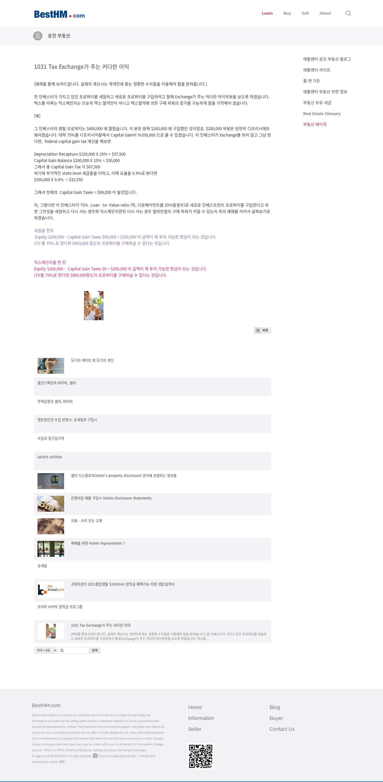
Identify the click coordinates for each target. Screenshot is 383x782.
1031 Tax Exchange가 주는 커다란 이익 (81, 66)
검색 (95, 650)
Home (195, 707)
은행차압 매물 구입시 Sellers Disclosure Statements (111, 498)
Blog (275, 707)
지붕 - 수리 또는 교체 (86, 520)
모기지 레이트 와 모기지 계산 (92, 360)
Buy (287, 13)
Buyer (276, 718)
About (325, 13)
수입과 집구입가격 (51, 438)
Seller (194, 729)
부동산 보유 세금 (317, 102)
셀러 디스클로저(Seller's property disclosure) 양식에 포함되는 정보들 (124, 475)
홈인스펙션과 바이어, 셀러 (57, 382)
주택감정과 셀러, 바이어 (55, 401)
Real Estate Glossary (322, 113)
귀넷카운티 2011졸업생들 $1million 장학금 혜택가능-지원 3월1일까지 (122, 584)
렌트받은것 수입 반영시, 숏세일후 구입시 (67, 419)
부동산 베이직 (315, 124)
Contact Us (282, 729)
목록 (261, 330)
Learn (267, 13)
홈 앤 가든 (311, 80)
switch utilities (50, 456)
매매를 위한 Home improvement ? (98, 543)
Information (201, 718)
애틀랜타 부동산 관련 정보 (325, 91)
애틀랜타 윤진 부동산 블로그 (327, 59)
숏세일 (42, 565)
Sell (305, 13)
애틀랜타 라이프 (316, 69)
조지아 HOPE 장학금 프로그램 (60, 606)
